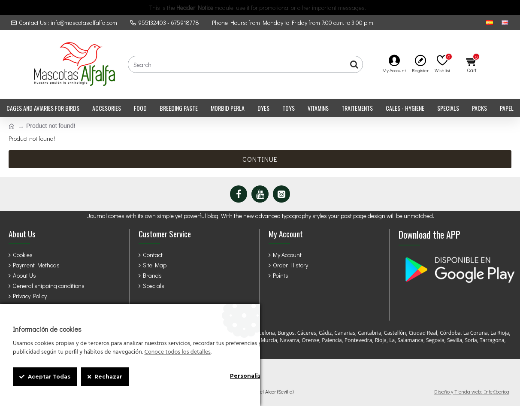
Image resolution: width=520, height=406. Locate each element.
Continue (260, 159)
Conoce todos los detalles (177, 352)
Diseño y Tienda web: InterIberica (471, 391)
